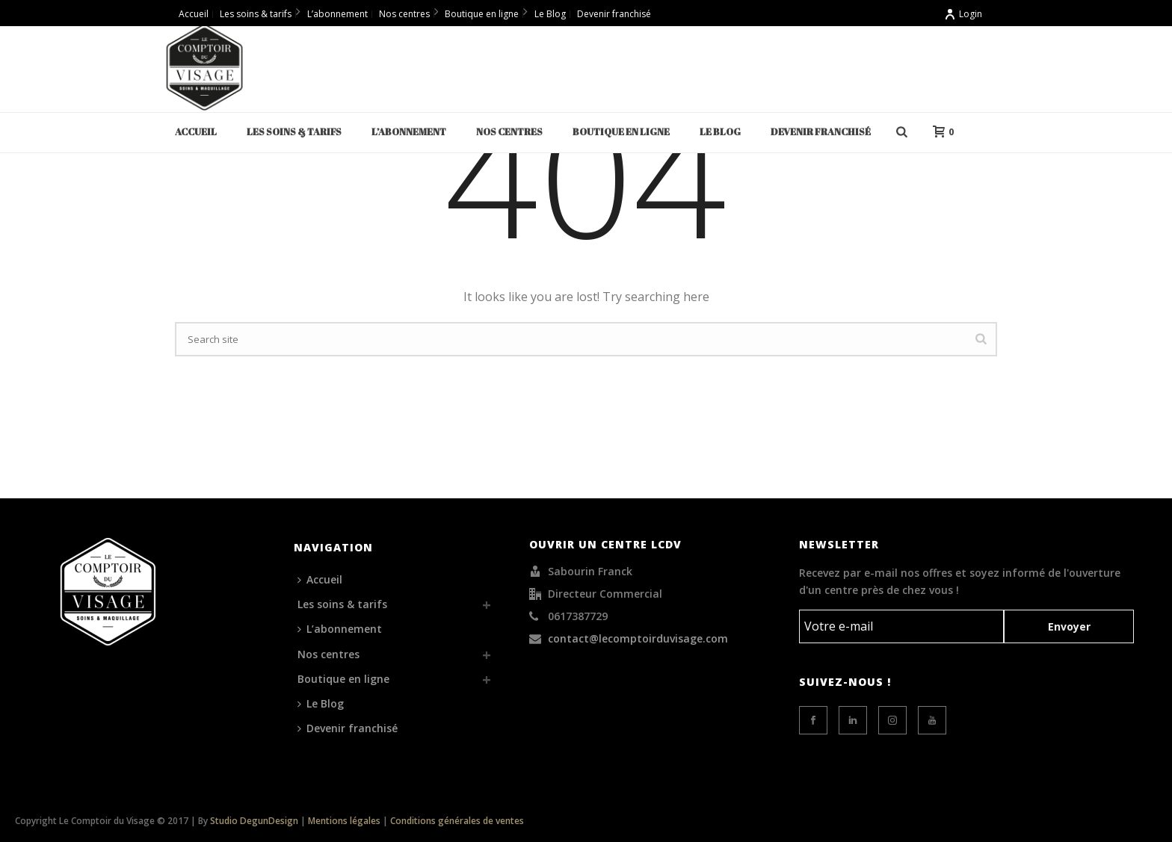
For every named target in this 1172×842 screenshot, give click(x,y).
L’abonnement (408, 131)
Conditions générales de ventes (457, 820)
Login (963, 13)
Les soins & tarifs (294, 131)
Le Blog (720, 131)
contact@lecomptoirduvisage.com (638, 639)
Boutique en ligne (621, 131)
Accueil (196, 131)
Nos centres (509, 131)
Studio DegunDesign (254, 820)
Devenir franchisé (821, 131)
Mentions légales (344, 820)
